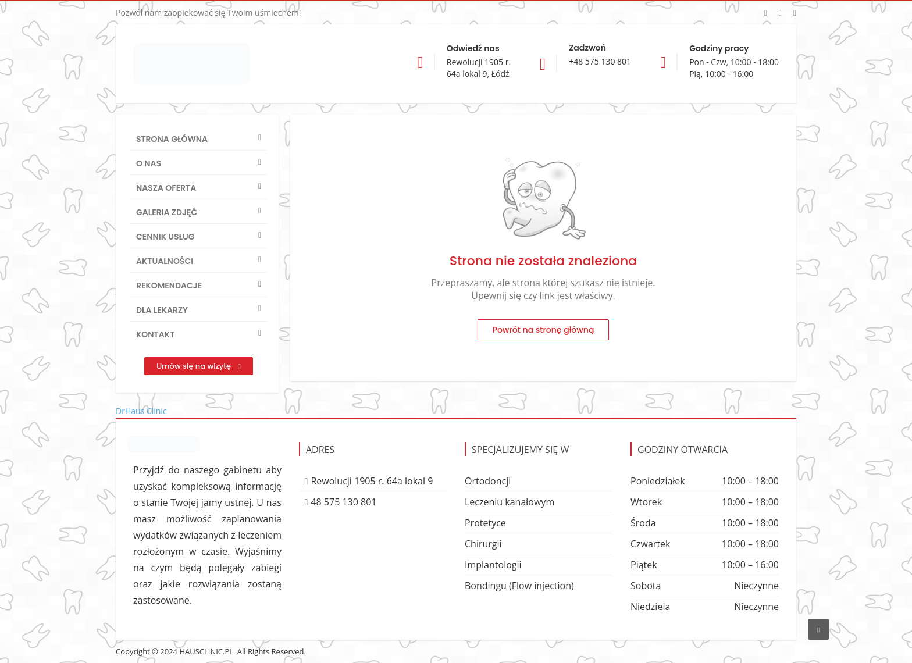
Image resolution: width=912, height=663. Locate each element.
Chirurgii (483, 543)
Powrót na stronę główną (543, 330)
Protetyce (485, 522)
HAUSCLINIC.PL (206, 651)
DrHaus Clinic (141, 410)
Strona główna (172, 139)
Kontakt (155, 334)
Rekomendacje (169, 285)
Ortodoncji (488, 481)
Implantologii (493, 564)
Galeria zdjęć (166, 212)
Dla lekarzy (162, 310)
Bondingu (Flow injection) (519, 585)
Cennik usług (165, 237)
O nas (148, 163)
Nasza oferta (166, 188)
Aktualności (164, 261)
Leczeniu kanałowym (509, 502)
